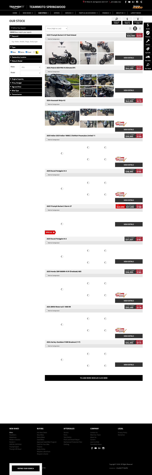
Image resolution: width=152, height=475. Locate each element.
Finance (106, 13)
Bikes (11, 432)
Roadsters (12, 435)
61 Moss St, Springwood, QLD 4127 (95, 2)
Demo (21, 52)
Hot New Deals (42, 432)
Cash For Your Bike (43, 444)
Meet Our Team (95, 435)
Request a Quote (42, 454)
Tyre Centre (67, 437)
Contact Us (93, 432)
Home (15, 13)
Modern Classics (14, 439)
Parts (65, 435)
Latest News (136, 13)
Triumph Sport (14, 447)
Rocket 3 (12, 442)
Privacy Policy (122, 432)
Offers (57, 13)
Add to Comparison (54, 39)
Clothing (66, 444)
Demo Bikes (41, 437)
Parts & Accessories (88, 13)
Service (69, 13)
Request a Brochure (43, 451)
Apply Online (41, 449)
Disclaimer (121, 435)
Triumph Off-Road (15, 449)
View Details (129, 57)
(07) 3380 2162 (116, 2)
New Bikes (28, 13)
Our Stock (43, 13)
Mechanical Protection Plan (73, 442)
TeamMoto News (96, 444)
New (13, 52)
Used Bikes (40, 439)
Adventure (12, 437)
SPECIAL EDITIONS (15, 444)
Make (13, 67)
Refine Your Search (18, 28)
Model (13, 72)
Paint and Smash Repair (72, 439)
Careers (92, 439)
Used (28, 52)
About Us (121, 13)
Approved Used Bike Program (47, 442)
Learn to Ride (94, 442)
